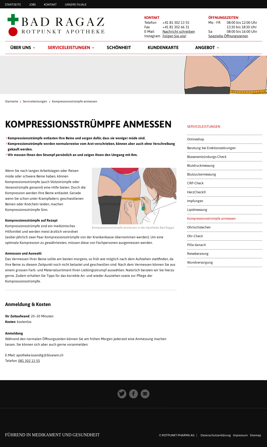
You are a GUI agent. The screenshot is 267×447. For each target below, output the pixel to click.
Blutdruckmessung (201, 165)
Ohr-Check (195, 236)
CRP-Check (195, 183)
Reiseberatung (198, 253)
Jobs (32, 4)
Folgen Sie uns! (174, 36)
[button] (122, 393)
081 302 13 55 (29, 361)
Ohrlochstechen (199, 227)
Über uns (20, 47)
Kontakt (50, 4)
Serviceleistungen (69, 47)
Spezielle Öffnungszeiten (228, 36)
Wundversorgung (200, 262)
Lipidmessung (197, 210)
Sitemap (255, 435)
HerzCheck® (196, 192)
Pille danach (196, 245)
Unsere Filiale (76, 4)
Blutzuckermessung (201, 174)
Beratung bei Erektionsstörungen (211, 148)
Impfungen (195, 201)
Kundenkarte (163, 47)
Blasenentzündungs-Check (207, 157)
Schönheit (119, 47)
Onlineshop (195, 139)
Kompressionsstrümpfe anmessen (211, 218)
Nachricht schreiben (179, 31)
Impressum (240, 435)
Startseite (13, 4)
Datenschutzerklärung (216, 435)
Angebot (205, 47)
